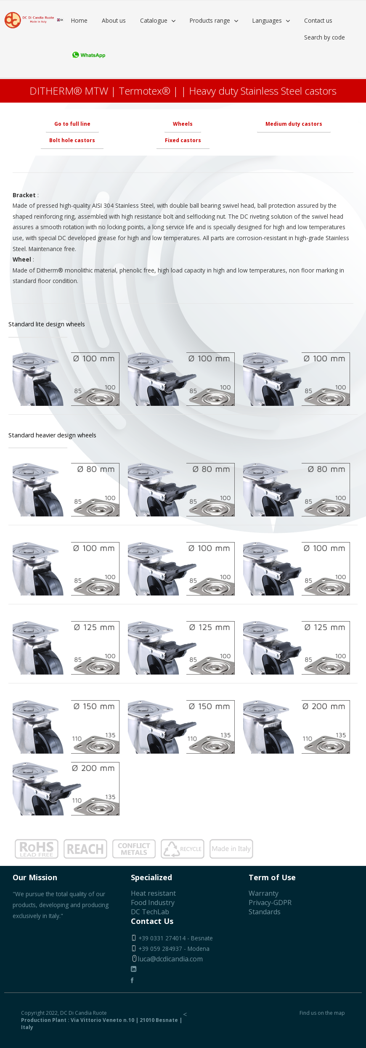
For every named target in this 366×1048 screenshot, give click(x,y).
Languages (267, 20)
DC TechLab (150, 911)
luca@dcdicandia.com (167, 958)
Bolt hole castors (72, 140)
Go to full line (72, 123)
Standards (265, 911)
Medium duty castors (293, 123)
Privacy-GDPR (270, 902)
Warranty (263, 893)
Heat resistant (153, 893)
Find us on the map (322, 1013)
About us (114, 20)
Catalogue (153, 20)
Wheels (183, 123)
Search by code (324, 37)
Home (79, 20)
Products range (210, 20)
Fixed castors (183, 140)
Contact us (318, 20)
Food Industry (153, 902)
